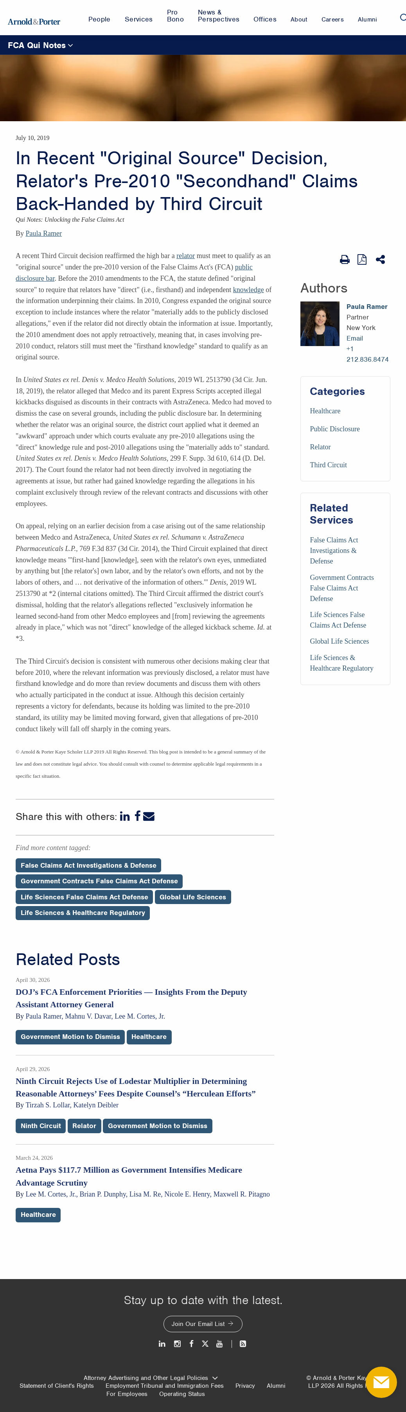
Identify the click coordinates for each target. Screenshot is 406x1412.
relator (185, 256)
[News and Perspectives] (239, 1343)
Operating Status (182, 1394)
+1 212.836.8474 (368, 354)
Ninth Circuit (41, 1125)
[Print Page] (345, 259)
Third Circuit (328, 465)
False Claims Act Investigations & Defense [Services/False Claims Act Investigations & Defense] (334, 550)
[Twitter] (204, 1343)
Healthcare (325, 411)
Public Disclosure (335, 429)
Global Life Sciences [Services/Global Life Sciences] (339, 641)
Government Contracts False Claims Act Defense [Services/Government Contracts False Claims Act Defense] (342, 588)
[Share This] (381, 259)
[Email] (148, 816)
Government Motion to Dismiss (70, 1036)
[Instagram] (177, 1343)
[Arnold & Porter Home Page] (34, 17)
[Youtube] (220, 1343)
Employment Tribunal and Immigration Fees (165, 1386)
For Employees (126, 1394)
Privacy (245, 1386)
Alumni (276, 1386)
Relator (320, 447)
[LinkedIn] (125, 816)
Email (355, 338)
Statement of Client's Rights (57, 1386)
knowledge (248, 290)
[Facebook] (137, 816)
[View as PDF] (363, 259)
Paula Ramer (44, 233)
